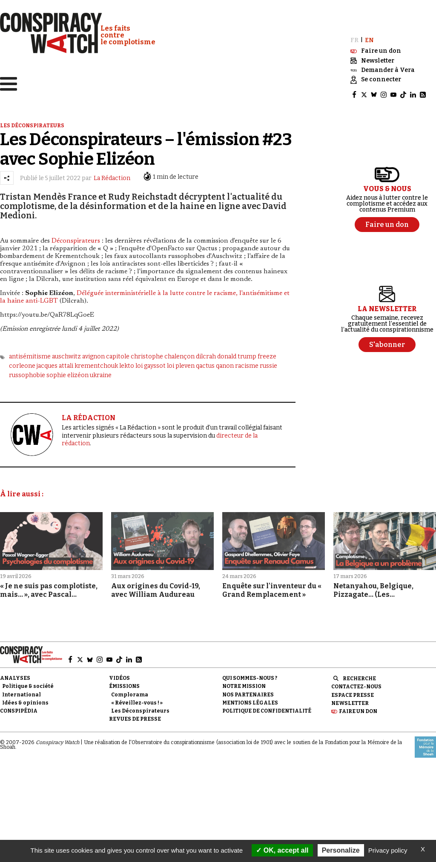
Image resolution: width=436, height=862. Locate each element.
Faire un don (358, 709)
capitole (117, 354)
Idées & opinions (25, 700)
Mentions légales (250, 700)
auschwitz (66, 354)
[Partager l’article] (7, 175)
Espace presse (352, 693)
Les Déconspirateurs (140, 708)
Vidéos (119, 676)
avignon (93, 354)
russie (268, 363)
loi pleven (181, 363)
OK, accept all (282, 850)
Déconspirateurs (76, 238)
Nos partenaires (248, 692)
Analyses (15, 676)
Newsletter (350, 701)
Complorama (129, 692)
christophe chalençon (163, 354)
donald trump (236, 354)
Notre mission (244, 684)
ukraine (101, 373)
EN (369, 37)
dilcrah (206, 354)
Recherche (359, 676)
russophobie (27, 373)
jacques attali (55, 363)
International (21, 692)
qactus (205, 363)
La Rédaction (112, 175)
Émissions (124, 684)
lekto (126, 363)
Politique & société (28, 684)
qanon (225, 363)
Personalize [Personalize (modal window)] (341, 850)
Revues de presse (135, 716)
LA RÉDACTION (88, 415)
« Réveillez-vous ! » (137, 700)
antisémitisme (30, 354)
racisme (246, 363)
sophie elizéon (67, 373)
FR (354, 37)
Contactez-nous (356, 684)
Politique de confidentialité (266, 708)
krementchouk (96, 363)
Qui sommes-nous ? (249, 676)
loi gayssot (150, 363)
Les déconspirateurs (32, 123)
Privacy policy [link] (387, 850)
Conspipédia (18, 708)
